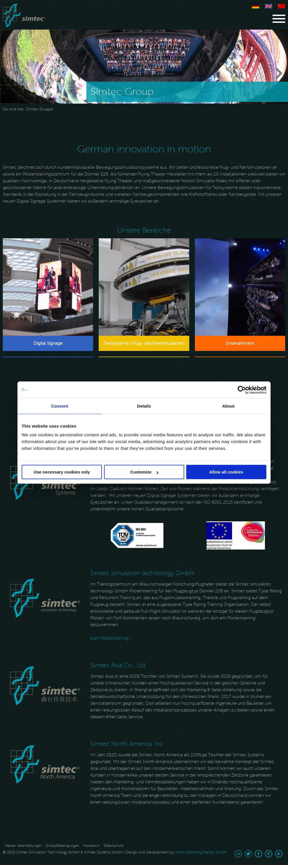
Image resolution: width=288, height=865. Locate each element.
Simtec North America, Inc (126, 744)
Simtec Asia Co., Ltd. (118, 665)
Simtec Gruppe (39, 109)
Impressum (91, 846)
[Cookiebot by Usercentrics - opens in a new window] (241, 390)
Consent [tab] (59, 406)
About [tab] (228, 406)
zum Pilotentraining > (111, 638)
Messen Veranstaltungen (23, 846)
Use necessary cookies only (61, 472)
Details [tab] (144, 406)
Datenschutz (113, 846)
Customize (144, 472)
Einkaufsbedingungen (62, 846)
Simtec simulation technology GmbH (142, 573)
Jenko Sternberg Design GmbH (201, 852)
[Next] (268, 73)
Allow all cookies (226, 472)
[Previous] (20, 73)
